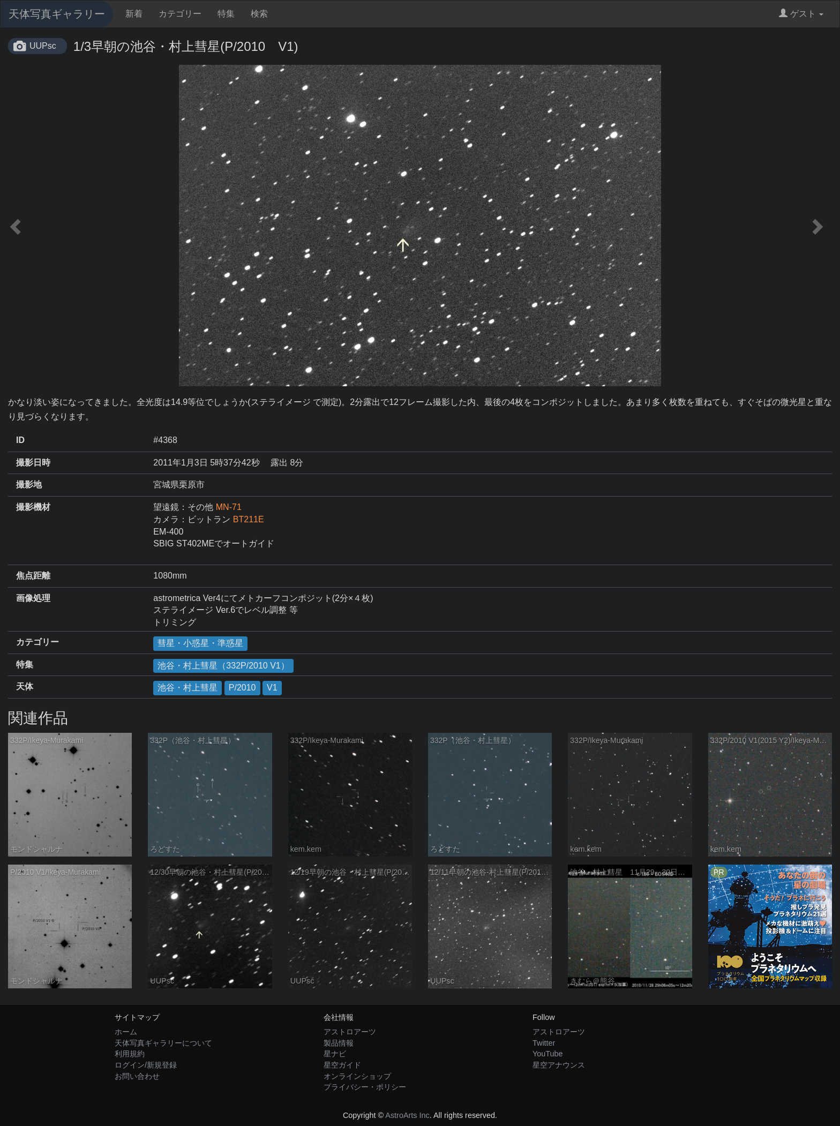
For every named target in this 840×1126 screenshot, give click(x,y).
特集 (226, 13)
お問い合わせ (137, 1076)
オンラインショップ (357, 1076)
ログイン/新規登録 (146, 1065)
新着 (133, 13)
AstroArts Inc (407, 1115)
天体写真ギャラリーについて (163, 1043)
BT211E (248, 519)
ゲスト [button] (801, 13)
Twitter (543, 1043)
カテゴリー (180, 13)
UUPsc (42, 45)
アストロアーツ (350, 1031)
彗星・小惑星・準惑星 (200, 643)
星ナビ (335, 1053)
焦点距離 (33, 575)
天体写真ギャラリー (57, 14)
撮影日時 (33, 462)
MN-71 (229, 507)
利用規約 (130, 1053)
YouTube (547, 1053)
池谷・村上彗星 (188, 687)
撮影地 (29, 484)
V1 (272, 687)
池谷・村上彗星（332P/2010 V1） (223, 665)
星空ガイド (342, 1065)
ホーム (126, 1031)
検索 (259, 13)
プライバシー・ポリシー (365, 1087)
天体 (24, 686)
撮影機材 (33, 507)
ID (20, 440)
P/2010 (242, 687)
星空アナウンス (558, 1065)
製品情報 (339, 1043)
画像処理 (33, 598)
